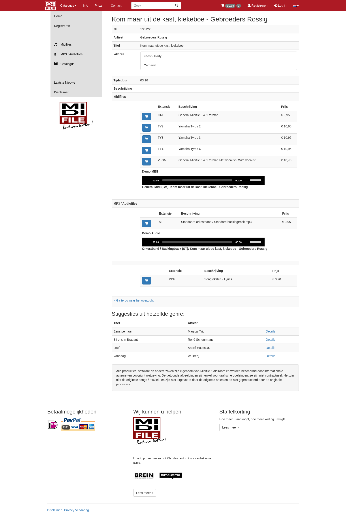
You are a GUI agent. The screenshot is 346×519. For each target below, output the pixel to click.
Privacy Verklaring (76, 510)
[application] (203, 180)
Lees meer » (144, 493)
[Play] (148, 180)
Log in (280, 5)
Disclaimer (61, 92)
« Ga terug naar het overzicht (134, 300)
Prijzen (99, 5)
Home (58, 16)
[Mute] (246, 180)
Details (270, 331)
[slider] (197, 180)
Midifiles (62, 44)
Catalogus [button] (68, 5)
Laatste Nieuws (64, 82)
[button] (296, 5)
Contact (116, 5)
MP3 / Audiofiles (68, 54)
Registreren (257, 5)
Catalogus (64, 64)
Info (85, 5)
